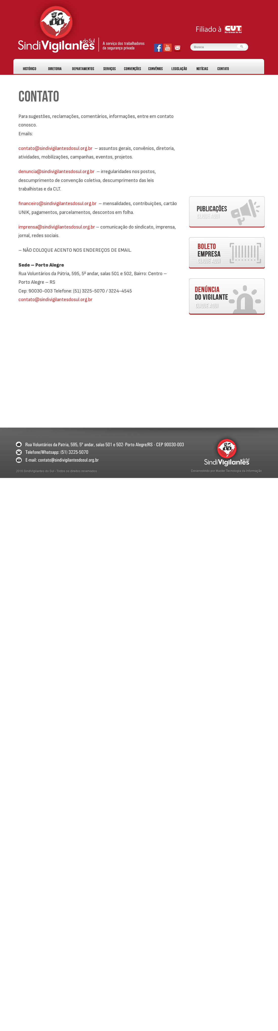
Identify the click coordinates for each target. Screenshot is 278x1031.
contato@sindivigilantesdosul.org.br (55, 148)
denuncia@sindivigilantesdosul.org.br (56, 172)
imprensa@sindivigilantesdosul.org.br (56, 227)
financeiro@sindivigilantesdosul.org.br (57, 204)
